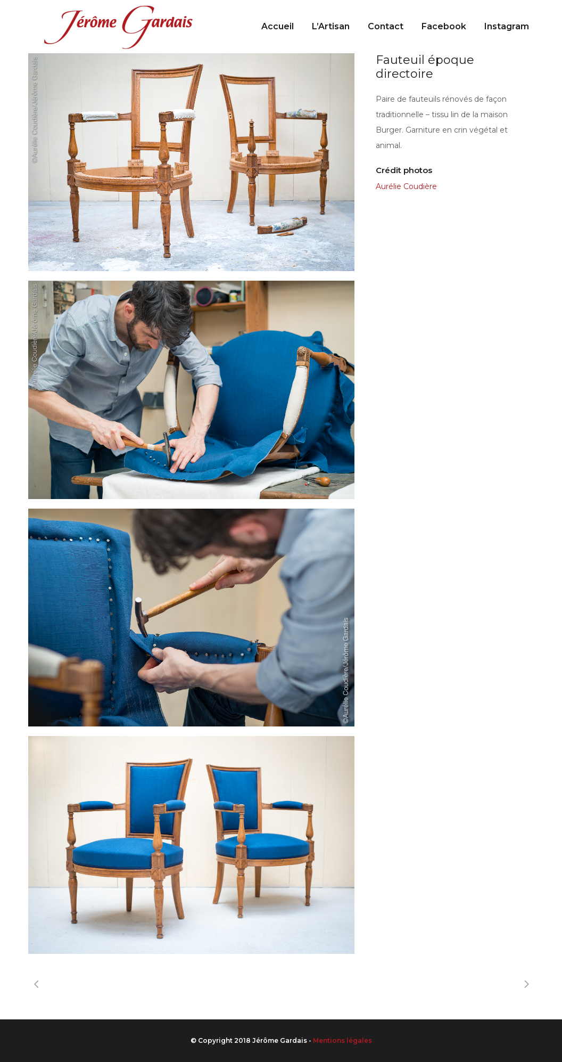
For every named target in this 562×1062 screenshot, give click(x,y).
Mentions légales (342, 1040)
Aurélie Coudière (406, 186)
